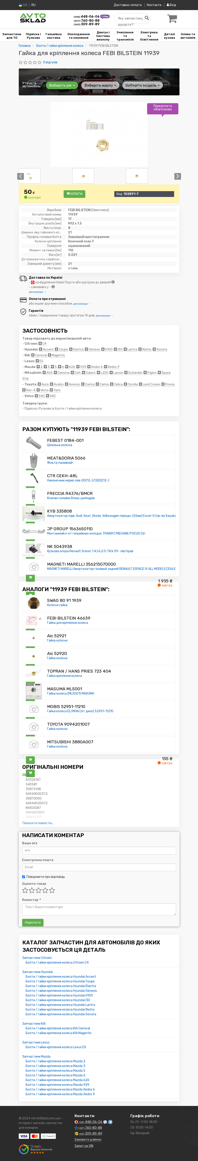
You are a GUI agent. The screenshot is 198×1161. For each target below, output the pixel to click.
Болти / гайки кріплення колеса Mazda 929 (57, 1085)
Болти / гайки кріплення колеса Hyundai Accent (61, 977)
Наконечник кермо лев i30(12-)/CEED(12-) (78, 480)
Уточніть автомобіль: (31, 84)
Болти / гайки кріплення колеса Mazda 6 (55, 1075)
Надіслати (33, 922)
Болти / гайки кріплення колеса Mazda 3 (55, 1066)
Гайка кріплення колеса (64, 676)
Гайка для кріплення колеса (67, 623)
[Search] (145, 18)
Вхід (171, 5)
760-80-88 (87, 21)
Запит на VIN (84, 1146)
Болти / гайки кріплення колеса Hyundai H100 (59, 995)
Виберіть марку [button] (98, 85)
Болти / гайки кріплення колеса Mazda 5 (55, 1071)
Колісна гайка (57, 605)
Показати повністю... (38, 823)
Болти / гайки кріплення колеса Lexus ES (56, 1047)
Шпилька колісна (59, 445)
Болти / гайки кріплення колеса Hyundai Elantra (61, 986)
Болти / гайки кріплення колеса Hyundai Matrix (60, 1009)
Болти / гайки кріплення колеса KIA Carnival (58, 1028)
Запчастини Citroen (37, 958)
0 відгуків (50, 62)
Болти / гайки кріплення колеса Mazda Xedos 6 (60, 1089)
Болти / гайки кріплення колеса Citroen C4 (57, 962)
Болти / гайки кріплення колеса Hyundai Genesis (61, 991)
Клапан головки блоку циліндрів (71, 498)
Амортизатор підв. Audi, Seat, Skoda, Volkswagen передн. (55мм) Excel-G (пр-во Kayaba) (112, 516)
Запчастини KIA (34, 1024)
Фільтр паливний (60, 463)
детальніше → (37, 292)
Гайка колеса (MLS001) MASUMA (70, 693)
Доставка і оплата (126, 5)
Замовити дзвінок (88, 1140)
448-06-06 (87, 17)
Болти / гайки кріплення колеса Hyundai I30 (58, 1000)
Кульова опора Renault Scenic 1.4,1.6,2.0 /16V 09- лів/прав (90, 551)
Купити (74, 194)
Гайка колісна (57, 640)
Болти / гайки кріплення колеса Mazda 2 (55, 1061)
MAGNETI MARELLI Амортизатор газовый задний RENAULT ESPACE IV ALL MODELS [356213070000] (119, 569)
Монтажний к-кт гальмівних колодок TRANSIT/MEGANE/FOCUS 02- (96, 533)
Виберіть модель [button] (140, 85)
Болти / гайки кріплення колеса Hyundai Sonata (61, 1014)
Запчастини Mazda (36, 1056)
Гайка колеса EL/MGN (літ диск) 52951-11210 (80, 711)
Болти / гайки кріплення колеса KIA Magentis (59, 1033)
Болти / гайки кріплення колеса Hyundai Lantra (60, 1005)
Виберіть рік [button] (61, 85)
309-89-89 (87, 24)
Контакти (153, 5)
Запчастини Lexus (36, 1042)
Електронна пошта (37, 860)
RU (34, 5)
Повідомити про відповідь (43, 877)
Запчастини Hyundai (37, 972)
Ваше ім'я (29, 843)
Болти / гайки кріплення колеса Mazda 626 (57, 1080)
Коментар (31, 900)
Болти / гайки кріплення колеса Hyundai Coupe (60, 981)
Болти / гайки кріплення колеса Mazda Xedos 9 (60, 1094)
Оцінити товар (34, 884)
